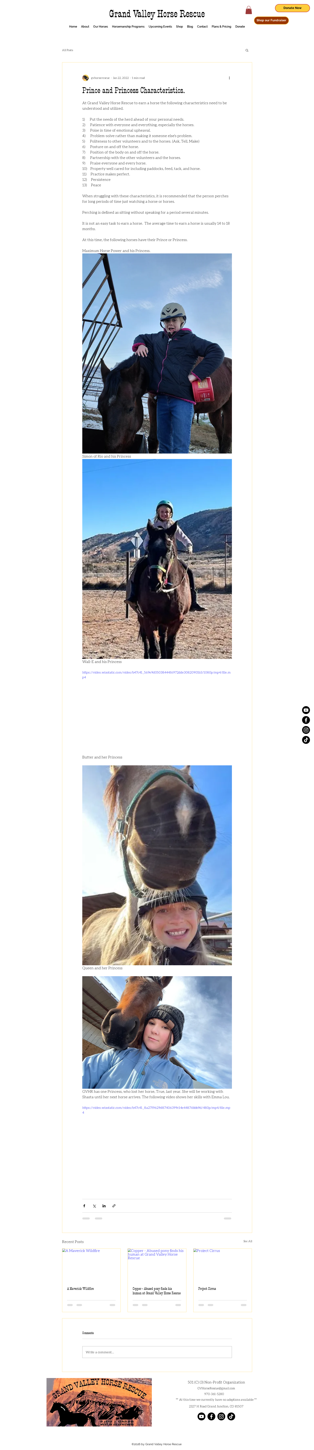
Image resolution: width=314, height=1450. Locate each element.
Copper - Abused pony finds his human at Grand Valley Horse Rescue (157, 1290)
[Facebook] (306, 720)
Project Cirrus (207, 1288)
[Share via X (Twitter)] (94, 1206)
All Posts (67, 50)
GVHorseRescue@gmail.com (216, 1388)
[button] (248, 10)
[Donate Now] (292, 8)
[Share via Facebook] (84, 1206)
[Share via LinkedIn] (104, 1206)
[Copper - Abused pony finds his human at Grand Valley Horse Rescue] (157, 1265)
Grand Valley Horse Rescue (157, 14)
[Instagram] (306, 730)
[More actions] (229, 77)
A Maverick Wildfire (80, 1288)
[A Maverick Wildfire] (91, 1265)
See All (247, 1241)
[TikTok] (306, 740)
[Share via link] (114, 1206)
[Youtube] (306, 710)
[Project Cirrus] (222, 1265)
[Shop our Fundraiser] (271, 20)
